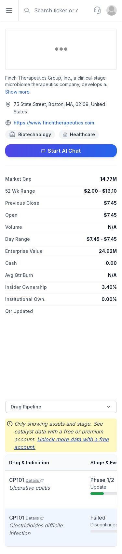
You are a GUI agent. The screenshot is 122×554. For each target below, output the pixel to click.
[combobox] (55, 10)
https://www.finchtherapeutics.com (54, 122)
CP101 (26, 480)
